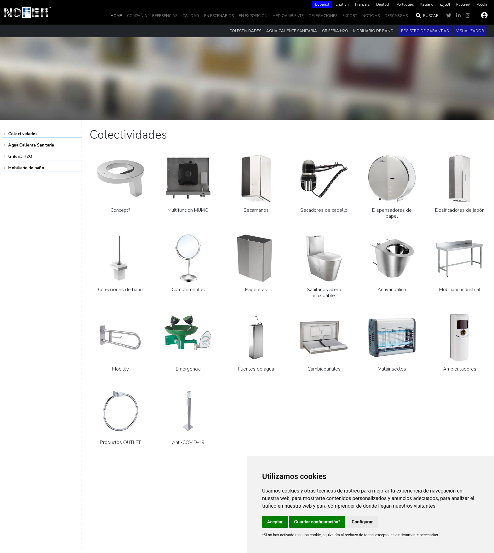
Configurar (362, 521)
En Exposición (253, 15)
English (342, 4)
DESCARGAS (396, 15)
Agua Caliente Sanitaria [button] (291, 30)
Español (322, 4)
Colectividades (22, 134)
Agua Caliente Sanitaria (31, 145)
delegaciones (323, 15)
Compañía (137, 15)
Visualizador (470, 30)
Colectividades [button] (245, 30)
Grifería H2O (20, 156)
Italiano (426, 4)
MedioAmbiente (288, 15)
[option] (342, 4)
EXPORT (349, 15)
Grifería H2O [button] (335, 30)
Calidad (190, 15)
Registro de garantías (425, 30)
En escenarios (219, 15)
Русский (463, 4)
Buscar (427, 15)
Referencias (164, 15)
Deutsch (383, 4)
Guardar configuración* (317, 521)
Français (362, 4)
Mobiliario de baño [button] (373, 30)
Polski (482, 4)
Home (116, 15)
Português (405, 4)
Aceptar (275, 521)
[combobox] (322, 4)
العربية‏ (444, 4)
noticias (371, 15)
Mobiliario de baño (26, 168)
